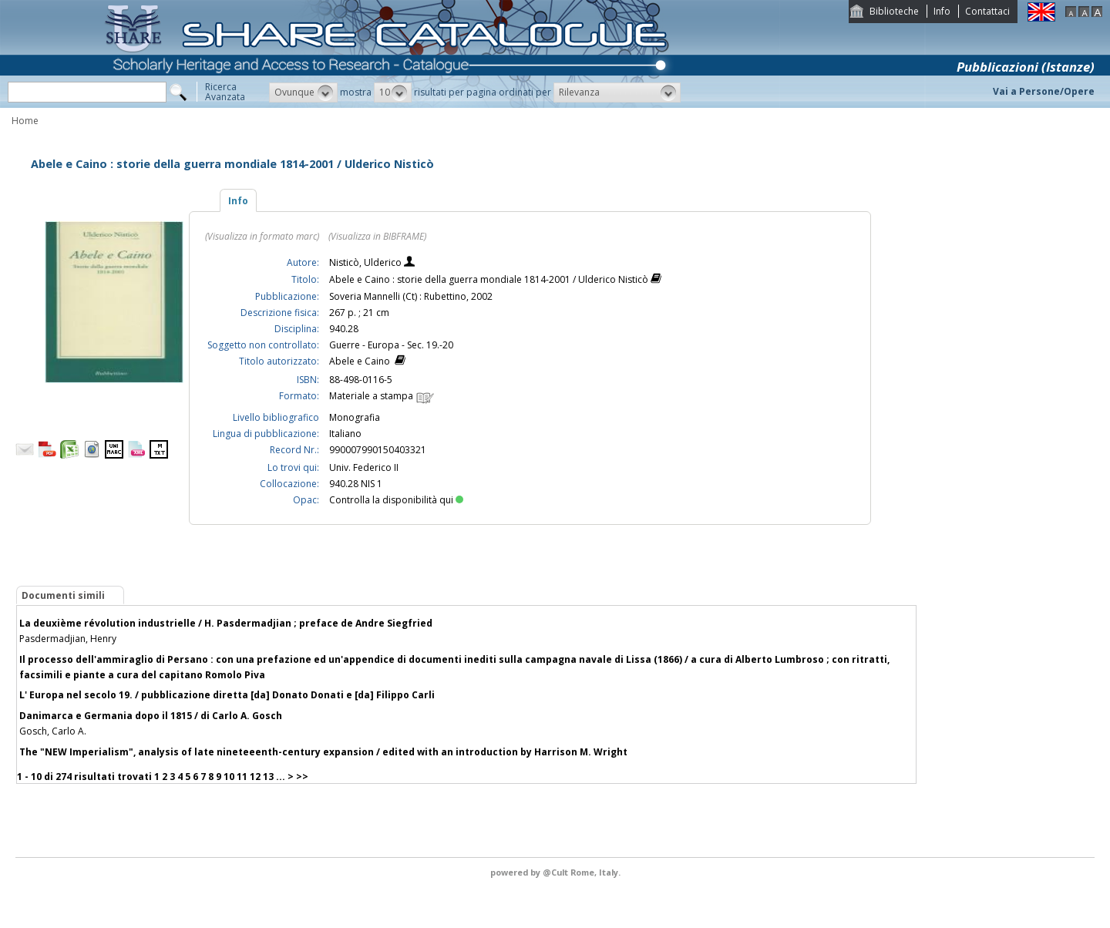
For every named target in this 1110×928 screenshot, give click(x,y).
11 (242, 776)
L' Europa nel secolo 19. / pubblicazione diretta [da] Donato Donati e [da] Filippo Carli (227, 694)
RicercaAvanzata (225, 92)
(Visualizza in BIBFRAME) (377, 236)
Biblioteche (894, 11)
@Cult (556, 872)
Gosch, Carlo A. (52, 731)
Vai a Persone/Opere (1044, 91)
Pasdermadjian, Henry (67, 638)
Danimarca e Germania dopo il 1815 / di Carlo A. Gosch (150, 715)
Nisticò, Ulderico (366, 262)
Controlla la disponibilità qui (396, 499)
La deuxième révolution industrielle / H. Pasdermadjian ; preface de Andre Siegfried (225, 623)
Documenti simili (63, 595)
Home (25, 120)
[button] (303, 92)
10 (229, 776)
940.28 (343, 328)
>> (302, 776)
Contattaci (987, 11)
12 (255, 776)
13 (268, 776)
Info (941, 11)
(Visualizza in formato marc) (262, 236)
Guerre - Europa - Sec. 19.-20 (391, 344)
